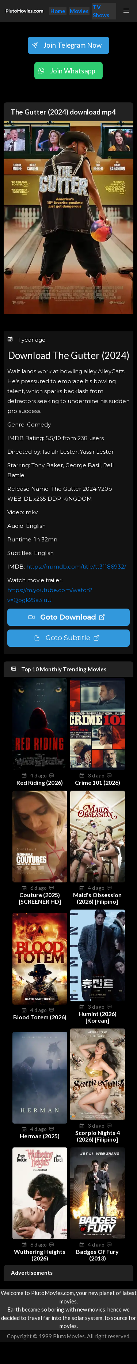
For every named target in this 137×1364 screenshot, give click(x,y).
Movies (79, 11)
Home (57, 11)
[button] (126, 11)
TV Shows (101, 11)
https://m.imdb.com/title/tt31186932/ (76, 566)
